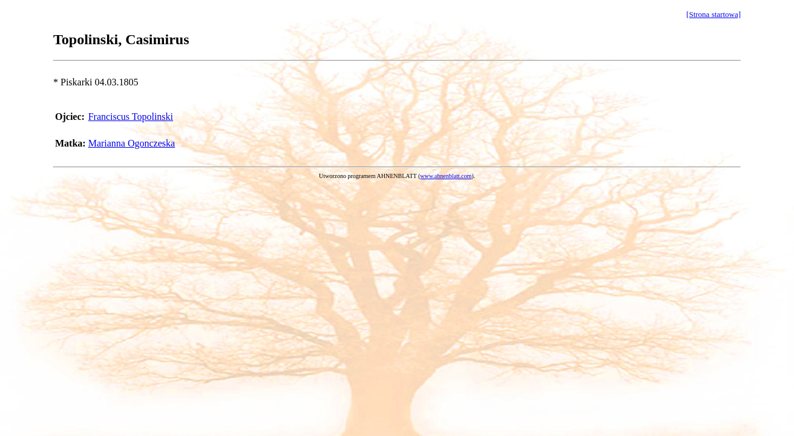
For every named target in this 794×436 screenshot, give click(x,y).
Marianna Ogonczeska (132, 143)
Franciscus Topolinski (130, 116)
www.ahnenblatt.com (445, 176)
